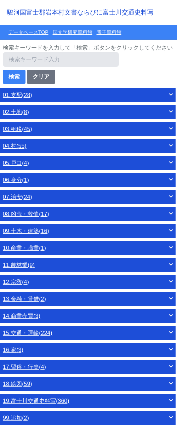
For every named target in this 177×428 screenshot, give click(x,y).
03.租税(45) (17, 129)
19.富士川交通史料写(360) (36, 401)
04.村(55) (15, 146)
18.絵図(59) (17, 384)
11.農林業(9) (19, 265)
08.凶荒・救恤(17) (26, 214)
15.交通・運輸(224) (27, 333)
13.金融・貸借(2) (24, 299)
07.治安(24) (17, 197)
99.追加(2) (16, 418)
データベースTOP (28, 32)
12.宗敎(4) (16, 282)
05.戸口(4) (16, 163)
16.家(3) (13, 350)
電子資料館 (109, 32)
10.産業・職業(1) (24, 248)
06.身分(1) (16, 180)
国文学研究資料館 (72, 32)
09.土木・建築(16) (26, 231)
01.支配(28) (17, 95)
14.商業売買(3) (21, 316)
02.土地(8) (16, 112)
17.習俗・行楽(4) (24, 367)
